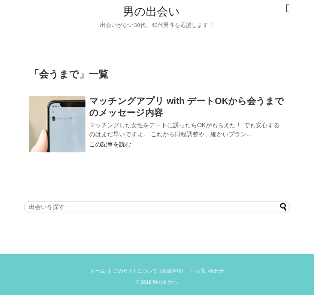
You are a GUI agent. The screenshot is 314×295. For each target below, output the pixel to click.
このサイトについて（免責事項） (149, 271)
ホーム (97, 271)
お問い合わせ (209, 271)
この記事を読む (110, 144)
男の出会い (151, 11)
